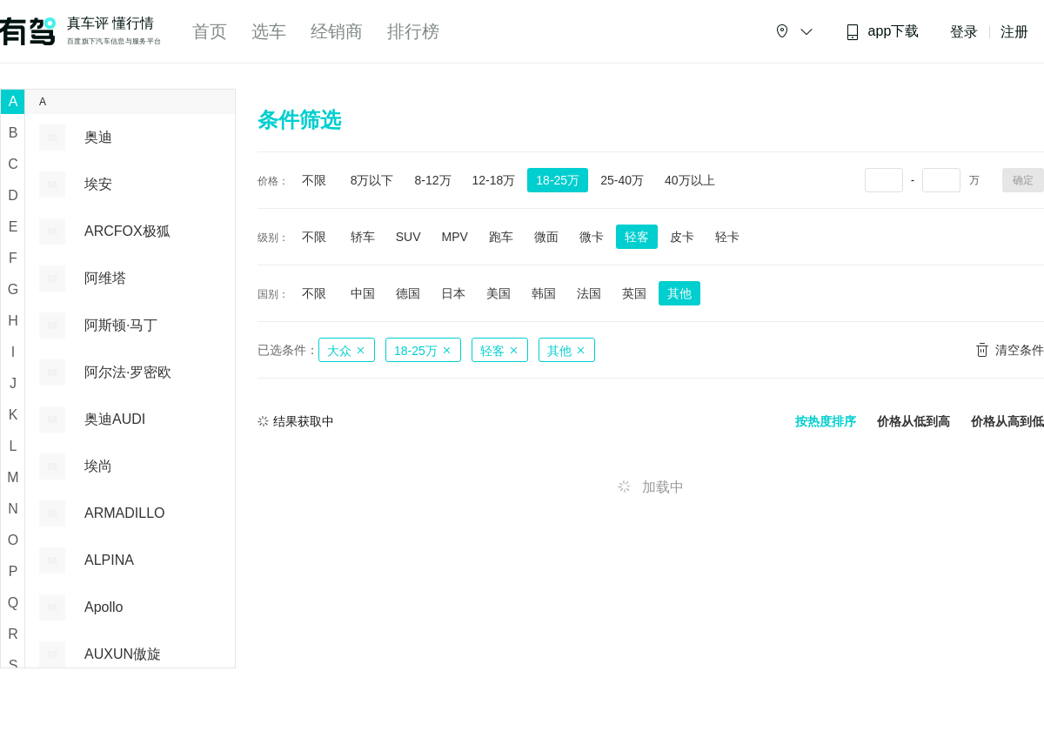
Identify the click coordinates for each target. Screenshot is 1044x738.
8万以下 (372, 180)
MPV (454, 237)
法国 (589, 293)
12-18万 (494, 180)
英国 (634, 293)
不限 (314, 180)
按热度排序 (825, 421)
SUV (408, 237)
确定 (1023, 180)
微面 (546, 237)
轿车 (363, 237)
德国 (408, 293)
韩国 (544, 293)
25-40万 (622, 180)
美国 (498, 293)
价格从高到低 (1007, 421)
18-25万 (557, 180)
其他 (679, 293)
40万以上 (690, 180)
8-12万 (432, 180)
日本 (453, 293)
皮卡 (682, 237)
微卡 (591, 237)
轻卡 (727, 237)
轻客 (637, 237)
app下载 (882, 31)
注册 (1014, 31)
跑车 (501, 237)
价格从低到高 (913, 421)
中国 (363, 293)
